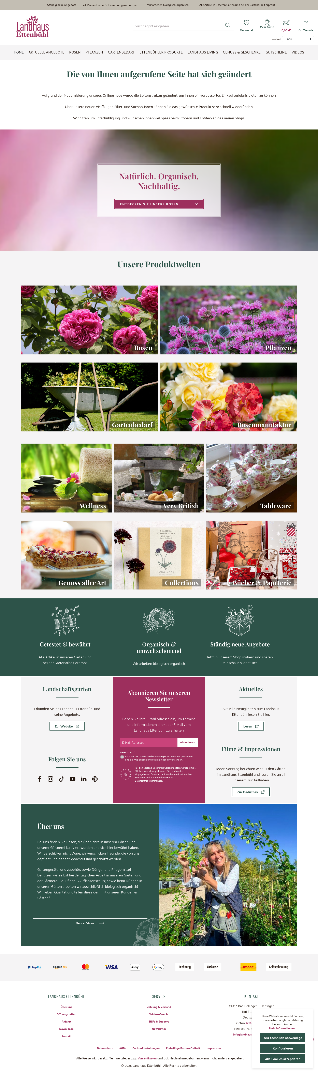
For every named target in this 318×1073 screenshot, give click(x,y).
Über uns (66, 1006)
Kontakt (66, 1036)
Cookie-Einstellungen (145, 1048)
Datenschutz (100, 1048)
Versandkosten (147, 1058)
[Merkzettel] (246, 26)
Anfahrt (66, 1021)
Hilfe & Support (159, 1021)
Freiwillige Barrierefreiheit (186, 1048)
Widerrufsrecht (159, 1013)
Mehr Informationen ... (283, 1028)
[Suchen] (228, 26)
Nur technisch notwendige (284, 1037)
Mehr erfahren (85, 922)
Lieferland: (276, 39)
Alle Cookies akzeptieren (284, 1058)
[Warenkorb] (286, 26)
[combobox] (178, 26)
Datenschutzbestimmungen (154, 755)
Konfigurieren (282, 1048)
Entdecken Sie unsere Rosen (159, 204)
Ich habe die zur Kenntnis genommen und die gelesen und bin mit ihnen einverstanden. (160, 757)
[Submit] (187, 741)
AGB (136, 758)
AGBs (119, 1048)
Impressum (219, 1048)
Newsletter (159, 1028)
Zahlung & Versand (159, 1006)
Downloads (66, 1028)
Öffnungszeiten (66, 1013)
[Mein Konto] (267, 26)
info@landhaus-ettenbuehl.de (251, 1034)
